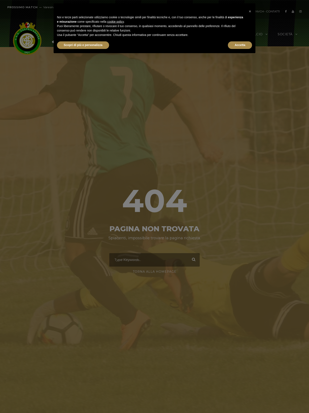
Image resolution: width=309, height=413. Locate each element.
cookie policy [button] (115, 21)
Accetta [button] (240, 45)
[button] (250, 10)
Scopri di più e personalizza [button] (83, 45)
